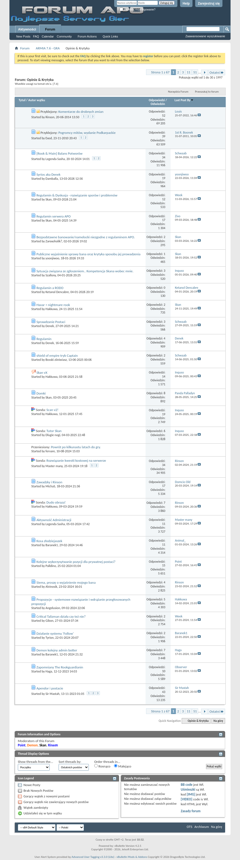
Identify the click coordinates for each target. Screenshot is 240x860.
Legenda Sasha (55, 159)
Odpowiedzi (157, 100)
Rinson (50, 117)
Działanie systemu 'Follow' (55, 633)
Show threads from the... (35, 762)
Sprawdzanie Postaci (50, 322)
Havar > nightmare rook (53, 305)
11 (188, 72)
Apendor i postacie (49, 688)
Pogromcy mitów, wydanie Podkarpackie (87, 133)
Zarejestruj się (209, 3)
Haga (49, 671)
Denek (50, 326)
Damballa (52, 179)
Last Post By (184, 100)
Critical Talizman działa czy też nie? (61, 616)
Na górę (218, 721)
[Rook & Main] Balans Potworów (59, 153)
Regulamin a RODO (49, 288)
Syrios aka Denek (48, 174)
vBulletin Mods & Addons (132, 857)
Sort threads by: (70, 762)
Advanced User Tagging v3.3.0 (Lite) (93, 857)
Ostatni (216, 72)
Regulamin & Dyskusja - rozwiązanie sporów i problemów (76, 195)
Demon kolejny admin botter (56, 650)
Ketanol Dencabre (57, 292)
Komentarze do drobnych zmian (80, 112)
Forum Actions (87, 36)
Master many (54, 466)
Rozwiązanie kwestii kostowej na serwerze (76, 460)
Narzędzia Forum (178, 91)
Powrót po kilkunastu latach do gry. (76, 447)
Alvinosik (51, 587)
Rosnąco (102, 766)
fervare (50, 451)
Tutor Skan (54, 431)
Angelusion (53, 608)
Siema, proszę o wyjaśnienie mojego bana (66, 582)
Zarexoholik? (54, 241)
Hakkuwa (52, 309)
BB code (186, 785)
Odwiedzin (158, 104)
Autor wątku (36, 100)
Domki (41, 393)
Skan (49, 199)
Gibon (49, 621)
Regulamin (44, 339)
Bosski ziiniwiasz (56, 360)
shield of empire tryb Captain (57, 355)
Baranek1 (52, 545)
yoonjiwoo (52, 258)
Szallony (51, 275)
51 (195, 72)
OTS (189, 827)
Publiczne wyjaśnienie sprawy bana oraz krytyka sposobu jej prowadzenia (88, 254)
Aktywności (27, 29)
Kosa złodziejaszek (49, 541)
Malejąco (122, 766)
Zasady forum (191, 811)
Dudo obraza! (56, 502)
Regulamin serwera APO (53, 216)
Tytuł (22, 100)
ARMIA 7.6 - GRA (48, 48)
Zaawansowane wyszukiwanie (205, 36)
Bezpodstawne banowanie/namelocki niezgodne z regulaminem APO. (85, 237)
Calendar (48, 36)
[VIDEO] (186, 799)
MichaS (50, 486)
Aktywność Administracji (53, 520)
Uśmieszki (188, 789)
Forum (50, 29)
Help (186, 3)
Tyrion (50, 638)
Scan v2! (52, 410)
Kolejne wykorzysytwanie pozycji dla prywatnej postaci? (75, 562)
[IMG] (191, 794)
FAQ (36, 36)
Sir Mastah (53, 694)
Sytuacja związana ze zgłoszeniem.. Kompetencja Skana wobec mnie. (84, 271)
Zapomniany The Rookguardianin (59, 667)
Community (64, 36)
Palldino (51, 566)
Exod (49, 138)
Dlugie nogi (53, 435)
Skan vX (41, 372)
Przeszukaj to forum (207, 91)
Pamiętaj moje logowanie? (138, 9)
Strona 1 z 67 (160, 72)
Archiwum (201, 827)
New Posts (23, 36)
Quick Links (110, 36)
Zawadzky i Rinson (49, 482)
